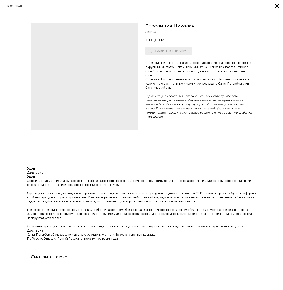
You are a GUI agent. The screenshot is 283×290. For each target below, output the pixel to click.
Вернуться (14, 5)
